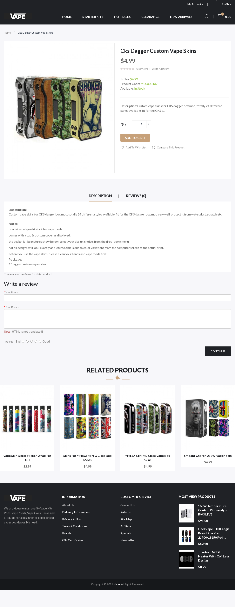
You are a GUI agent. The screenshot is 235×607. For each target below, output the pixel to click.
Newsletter (127, 540)
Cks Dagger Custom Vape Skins (35, 32)
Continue (218, 351)
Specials (125, 533)
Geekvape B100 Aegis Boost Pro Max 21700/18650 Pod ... (213, 533)
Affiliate (125, 526)
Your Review (12, 307)
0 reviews (142, 69)
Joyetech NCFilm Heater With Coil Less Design (214, 556)
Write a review (160, 69)
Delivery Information (76, 512)
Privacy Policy (71, 519)
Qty (123, 124)
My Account (195, 4)
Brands (66, 533)
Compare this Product (171, 147)
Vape (117, 584)
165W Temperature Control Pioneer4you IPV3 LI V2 (213, 510)
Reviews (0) (136, 196)
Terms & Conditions (74, 526)
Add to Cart (135, 138)
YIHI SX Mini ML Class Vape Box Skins (147, 458)
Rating (9, 341)
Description (100, 196)
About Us (68, 505)
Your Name (11, 292)
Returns (125, 512)
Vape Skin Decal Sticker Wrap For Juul (27, 458)
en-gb (226, 4)
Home (7, 32)
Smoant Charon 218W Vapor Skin (208, 455)
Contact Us (127, 505)
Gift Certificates (72, 540)
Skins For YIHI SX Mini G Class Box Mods (87, 458)
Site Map (126, 519)
